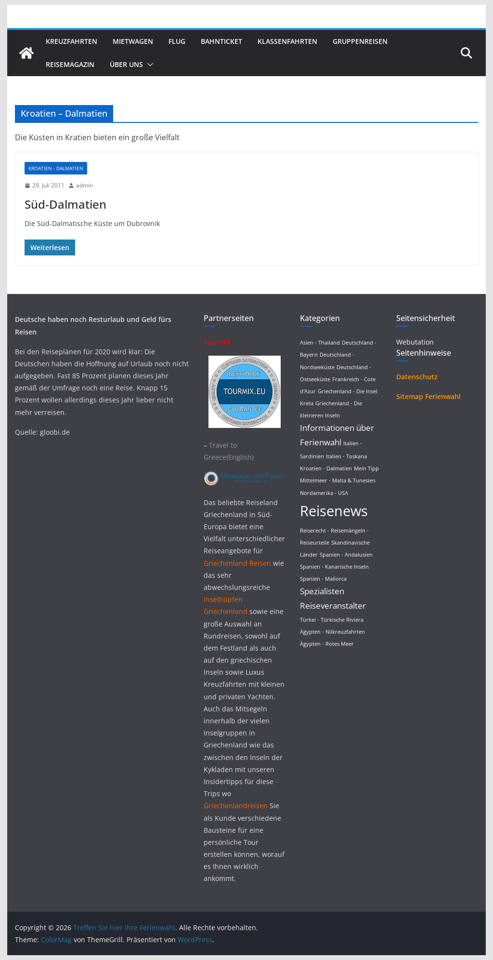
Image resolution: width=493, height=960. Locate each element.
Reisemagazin (70, 64)
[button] (148, 64)
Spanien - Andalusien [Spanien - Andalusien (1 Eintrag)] (346, 554)
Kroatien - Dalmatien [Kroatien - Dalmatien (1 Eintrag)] (326, 468)
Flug (177, 41)
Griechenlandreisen (236, 805)
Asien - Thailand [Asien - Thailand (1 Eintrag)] (320, 342)
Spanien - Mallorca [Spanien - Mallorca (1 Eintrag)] (323, 578)
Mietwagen (133, 41)
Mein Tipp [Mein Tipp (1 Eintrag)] (366, 468)
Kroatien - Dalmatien (55, 168)
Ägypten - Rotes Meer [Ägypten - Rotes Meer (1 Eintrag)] (327, 643)
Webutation (415, 342)
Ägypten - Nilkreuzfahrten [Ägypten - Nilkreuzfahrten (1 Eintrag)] (332, 631)
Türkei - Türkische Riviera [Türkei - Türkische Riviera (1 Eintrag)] (331, 619)
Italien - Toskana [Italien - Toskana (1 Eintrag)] (346, 456)
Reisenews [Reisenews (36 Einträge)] (334, 510)
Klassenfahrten (287, 41)
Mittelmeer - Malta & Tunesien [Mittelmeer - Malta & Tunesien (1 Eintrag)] (338, 480)
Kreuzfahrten (71, 41)
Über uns (126, 64)
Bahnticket (221, 41)
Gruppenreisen (360, 41)
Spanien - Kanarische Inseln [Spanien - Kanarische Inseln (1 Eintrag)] (334, 566)
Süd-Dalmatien (65, 204)
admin (84, 185)
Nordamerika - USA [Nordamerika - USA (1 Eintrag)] (324, 493)
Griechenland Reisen (238, 563)
